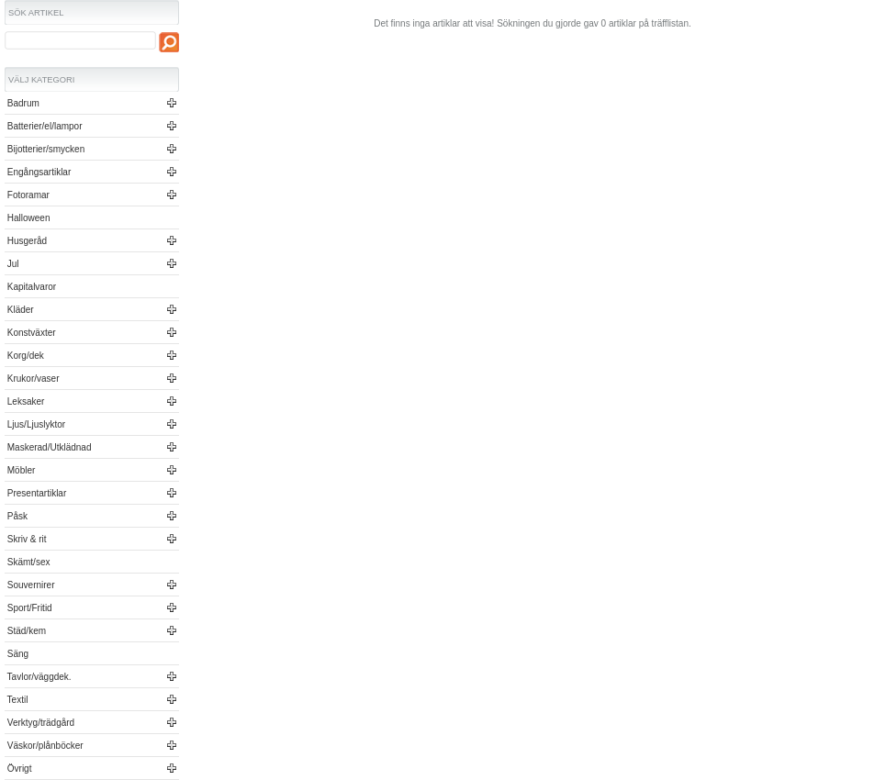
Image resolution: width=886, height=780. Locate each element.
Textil (16, 700)
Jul (12, 264)
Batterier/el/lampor (43, 126)
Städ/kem (25, 631)
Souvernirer (29, 585)
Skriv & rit (26, 539)
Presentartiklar (35, 493)
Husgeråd (26, 241)
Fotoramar (27, 195)
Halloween (27, 218)
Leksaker (24, 401)
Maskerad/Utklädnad (48, 447)
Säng (16, 654)
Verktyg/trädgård (39, 723)
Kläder (19, 310)
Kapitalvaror (30, 287)
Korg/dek (24, 356)
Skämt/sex (27, 562)
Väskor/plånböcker (44, 746)
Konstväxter (30, 333)
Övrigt (18, 768)
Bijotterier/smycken (44, 149)
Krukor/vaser (32, 378)
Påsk (16, 516)
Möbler (20, 470)
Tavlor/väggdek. (38, 677)
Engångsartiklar (38, 172)
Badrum (22, 103)
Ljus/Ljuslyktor (35, 424)
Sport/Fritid (28, 608)
